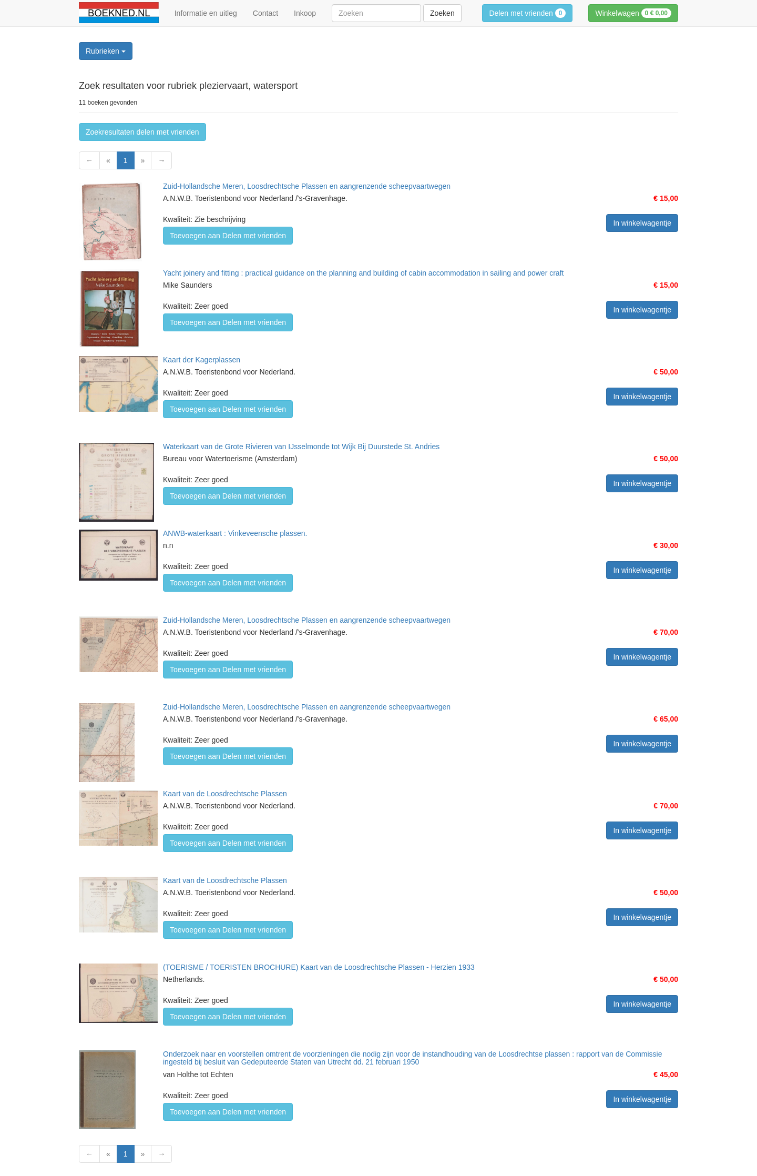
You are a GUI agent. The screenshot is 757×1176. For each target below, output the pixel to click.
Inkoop (305, 13)
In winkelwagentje (642, 223)
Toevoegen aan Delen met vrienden (228, 235)
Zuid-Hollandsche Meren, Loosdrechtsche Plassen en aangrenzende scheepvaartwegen (307, 186)
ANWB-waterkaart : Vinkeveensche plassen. (235, 533)
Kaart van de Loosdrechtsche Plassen (225, 793)
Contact (265, 13)
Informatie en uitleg (206, 13)
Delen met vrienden (527, 13)
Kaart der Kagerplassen (201, 360)
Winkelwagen (633, 13)
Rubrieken (106, 51)
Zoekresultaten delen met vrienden (142, 132)
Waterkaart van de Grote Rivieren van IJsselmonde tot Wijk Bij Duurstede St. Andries (301, 446)
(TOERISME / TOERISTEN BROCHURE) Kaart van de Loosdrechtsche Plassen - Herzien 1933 (319, 967)
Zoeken (442, 13)
